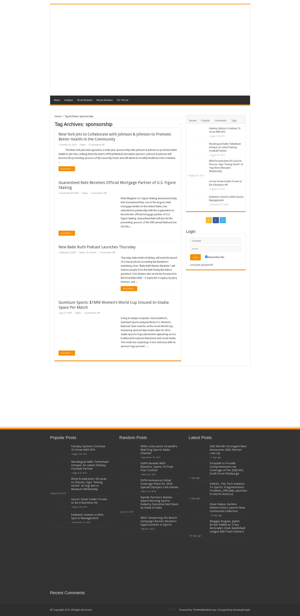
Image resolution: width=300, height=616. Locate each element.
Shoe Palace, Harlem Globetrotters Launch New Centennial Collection (227, 507)
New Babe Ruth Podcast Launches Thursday (97, 247)
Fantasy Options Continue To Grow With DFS (88, 448)
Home (58, 116)
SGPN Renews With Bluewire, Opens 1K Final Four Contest (156, 467)
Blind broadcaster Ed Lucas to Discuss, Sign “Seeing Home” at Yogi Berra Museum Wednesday (89, 484)
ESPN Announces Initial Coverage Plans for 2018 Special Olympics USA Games (159, 484)
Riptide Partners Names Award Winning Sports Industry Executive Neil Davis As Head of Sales (159, 502)
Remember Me (214, 257)
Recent (192, 120)
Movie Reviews (105, 100)
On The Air (123, 100)
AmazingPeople (241, 609)
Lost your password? (201, 264)
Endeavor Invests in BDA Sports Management (87, 516)
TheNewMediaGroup (204, 609)
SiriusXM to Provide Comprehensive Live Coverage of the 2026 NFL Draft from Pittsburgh (227, 468)
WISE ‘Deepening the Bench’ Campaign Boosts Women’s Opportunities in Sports (158, 521)
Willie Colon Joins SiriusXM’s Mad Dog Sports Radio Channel (158, 450)
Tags (234, 120)
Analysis (68, 100)
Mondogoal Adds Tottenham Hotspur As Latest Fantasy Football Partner (225, 147)
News (57, 100)
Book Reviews (84, 100)
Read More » (67, 168)
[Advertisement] (177, 65)
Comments (221, 120)
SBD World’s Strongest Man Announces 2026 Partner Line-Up (228, 450)
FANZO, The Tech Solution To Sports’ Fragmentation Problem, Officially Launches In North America (228, 489)
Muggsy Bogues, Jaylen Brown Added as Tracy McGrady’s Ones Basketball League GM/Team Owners (227, 526)
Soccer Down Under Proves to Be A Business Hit (89, 501)
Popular (205, 120)
